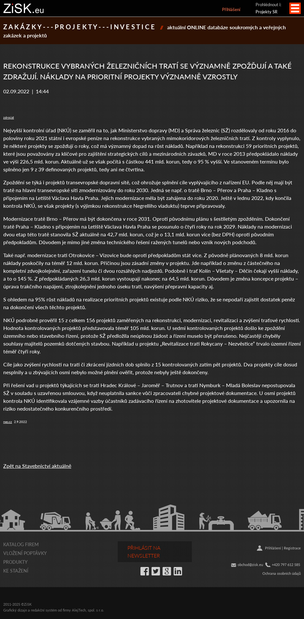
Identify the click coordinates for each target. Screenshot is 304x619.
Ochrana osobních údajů (281, 573)
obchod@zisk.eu (250, 564)
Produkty (15, 562)
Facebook (144, 571)
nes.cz (7, 421)
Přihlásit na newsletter (143, 551)
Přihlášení (231, 9)
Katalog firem (21, 544)
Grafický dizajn (15, 610)
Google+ (167, 571)
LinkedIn (178, 571)
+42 (275, 564)
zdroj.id (8, 117)
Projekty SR (266, 11)
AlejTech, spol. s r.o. (88, 610)
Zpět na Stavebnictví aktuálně (37, 465)
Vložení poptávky (25, 553)
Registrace (292, 548)
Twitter (156, 571)
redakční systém (44, 610)
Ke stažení (15, 570)
